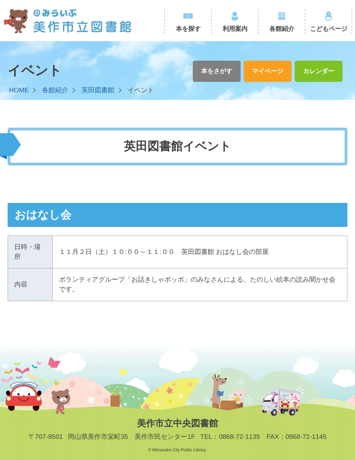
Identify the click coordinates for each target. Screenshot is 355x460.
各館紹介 (281, 28)
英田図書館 (97, 90)
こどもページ (328, 28)
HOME (19, 90)
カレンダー (318, 71)
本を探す (188, 28)
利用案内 (235, 28)
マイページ (267, 71)
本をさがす (216, 71)
